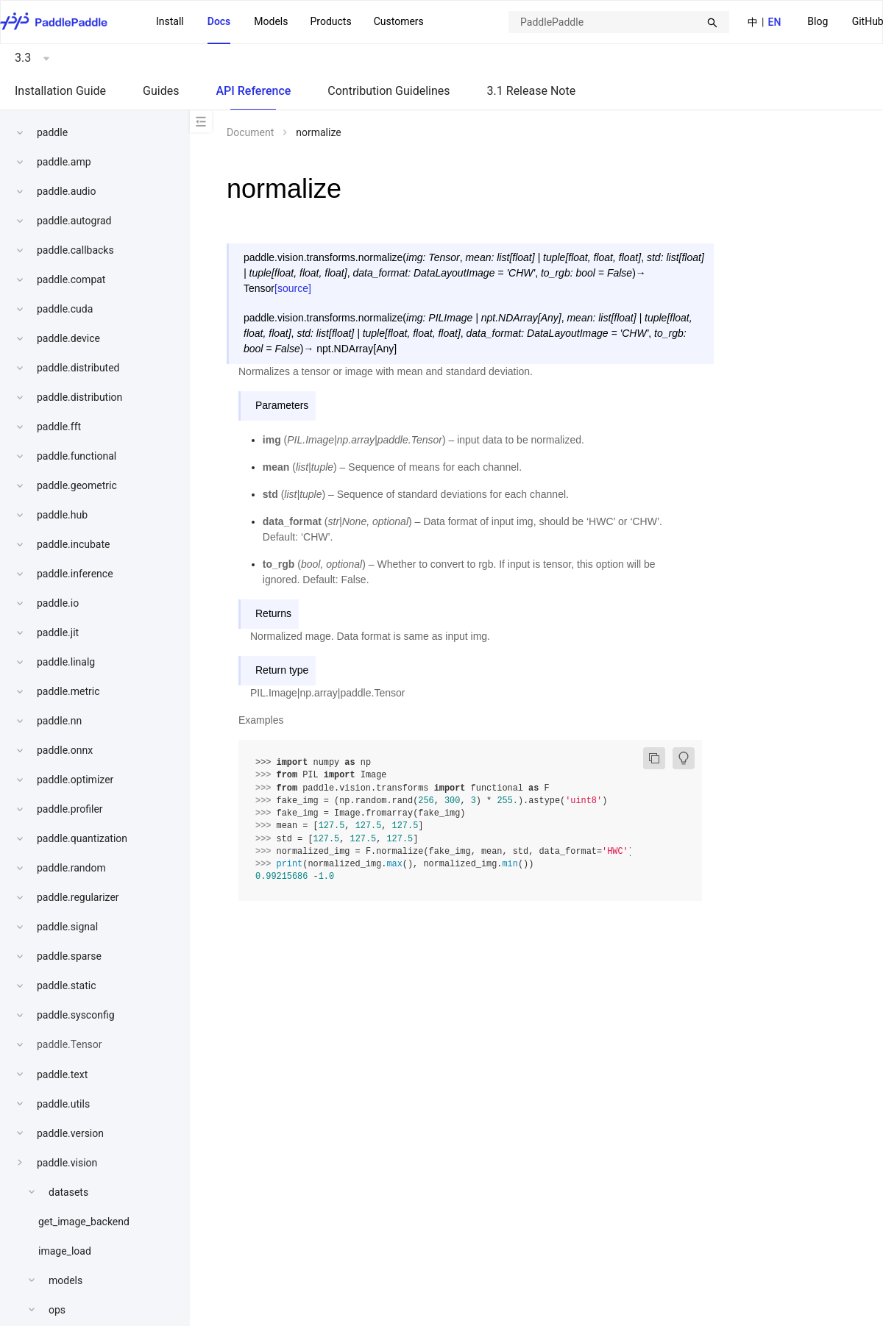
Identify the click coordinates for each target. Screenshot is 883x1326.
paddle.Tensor (69, 1044)
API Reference (253, 91)
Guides (161, 91)
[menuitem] (817, 22)
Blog (817, 21)
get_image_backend (84, 1221)
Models (271, 21)
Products (330, 21)
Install (170, 21)
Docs (219, 21)
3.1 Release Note (531, 91)
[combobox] (618, 22)
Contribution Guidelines (388, 91)
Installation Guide (60, 91)
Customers (399, 21)
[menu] (290, 22)
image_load (64, 1251)
